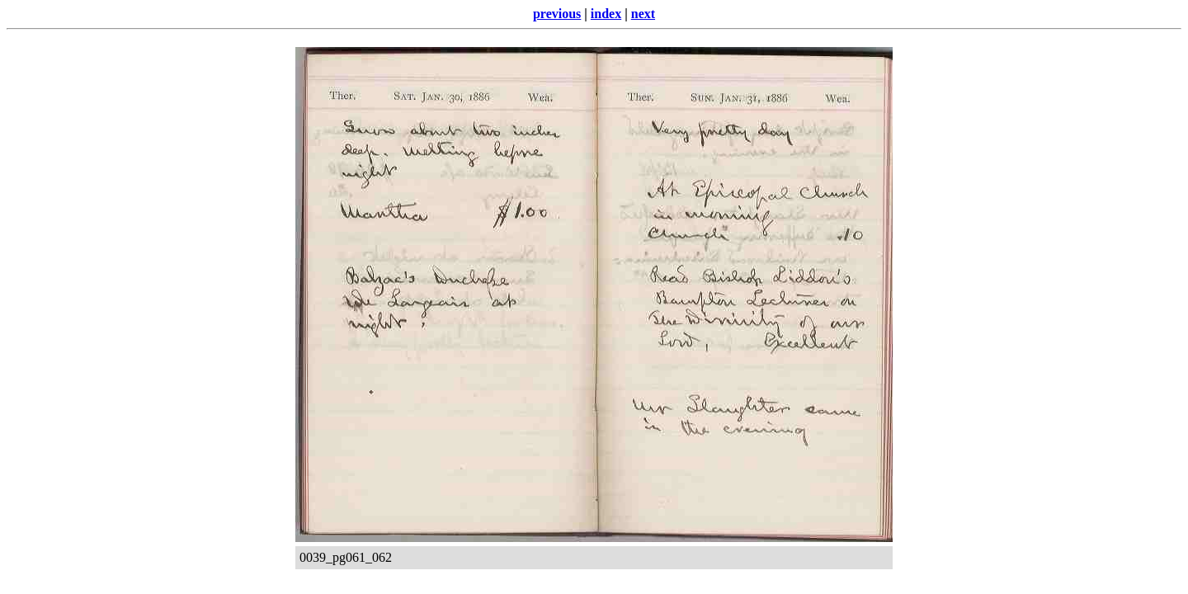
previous (557, 14)
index (606, 14)
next (643, 14)
